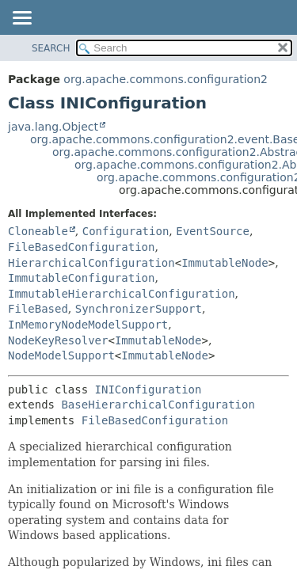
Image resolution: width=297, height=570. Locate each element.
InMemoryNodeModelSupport (88, 324)
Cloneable (38, 231)
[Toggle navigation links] (21, 19)
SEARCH (51, 48)
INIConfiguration (148, 389)
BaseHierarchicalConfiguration (157, 404)
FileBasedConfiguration (81, 247)
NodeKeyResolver (58, 340)
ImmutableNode (224, 262)
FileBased (38, 308)
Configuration (125, 231)
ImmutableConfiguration (81, 278)
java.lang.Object (53, 126)
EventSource (212, 231)
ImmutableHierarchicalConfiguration (121, 293)
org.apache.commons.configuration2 (165, 79)
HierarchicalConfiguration (91, 262)
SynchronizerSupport (138, 308)
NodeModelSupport (61, 355)
